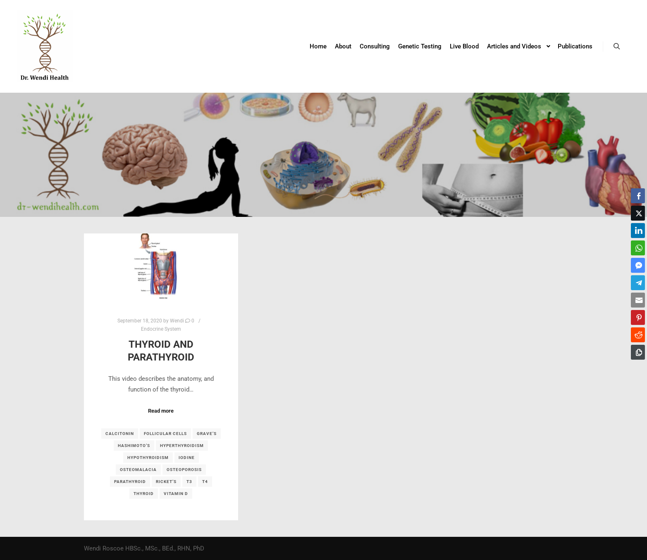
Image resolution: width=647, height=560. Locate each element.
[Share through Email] (638, 300)
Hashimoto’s (134, 445)
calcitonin (119, 433)
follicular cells (165, 433)
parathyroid (130, 481)
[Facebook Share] (638, 195)
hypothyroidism (148, 457)
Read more (161, 411)
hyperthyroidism (182, 445)
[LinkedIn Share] (638, 230)
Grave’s (207, 433)
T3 (189, 481)
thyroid (144, 493)
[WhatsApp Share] (638, 247)
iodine (187, 457)
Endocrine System (161, 329)
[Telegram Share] (638, 282)
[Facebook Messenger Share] (638, 265)
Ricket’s (166, 481)
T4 (205, 481)
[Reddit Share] (638, 334)
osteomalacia (138, 469)
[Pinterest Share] (638, 317)
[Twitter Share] (638, 213)
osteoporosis (184, 469)
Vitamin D (176, 493)
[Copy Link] (638, 352)
